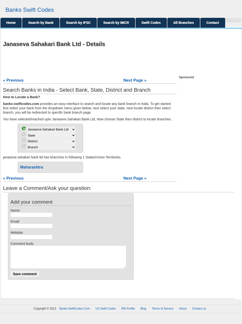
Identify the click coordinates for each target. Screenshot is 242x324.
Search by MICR (116, 23)
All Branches (183, 23)
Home (11, 23)
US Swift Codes (106, 313)
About (182, 313)
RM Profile (128, 313)
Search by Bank (40, 23)
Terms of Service (162, 313)
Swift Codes (151, 23)
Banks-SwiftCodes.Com (74, 313)
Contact (212, 23)
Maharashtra (31, 167)
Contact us (199, 313)
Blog (143, 313)
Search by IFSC (78, 23)
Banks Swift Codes (30, 9)
